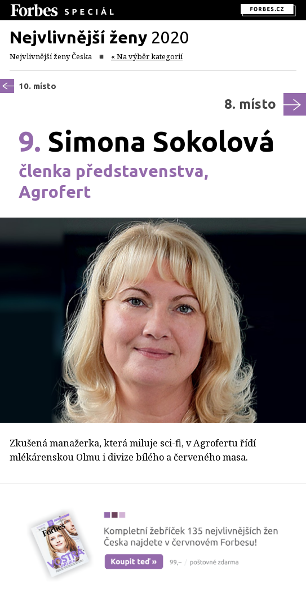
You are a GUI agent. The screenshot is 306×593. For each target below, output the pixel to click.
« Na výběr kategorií (147, 56)
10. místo (37, 86)
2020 (99, 37)
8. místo (250, 104)
